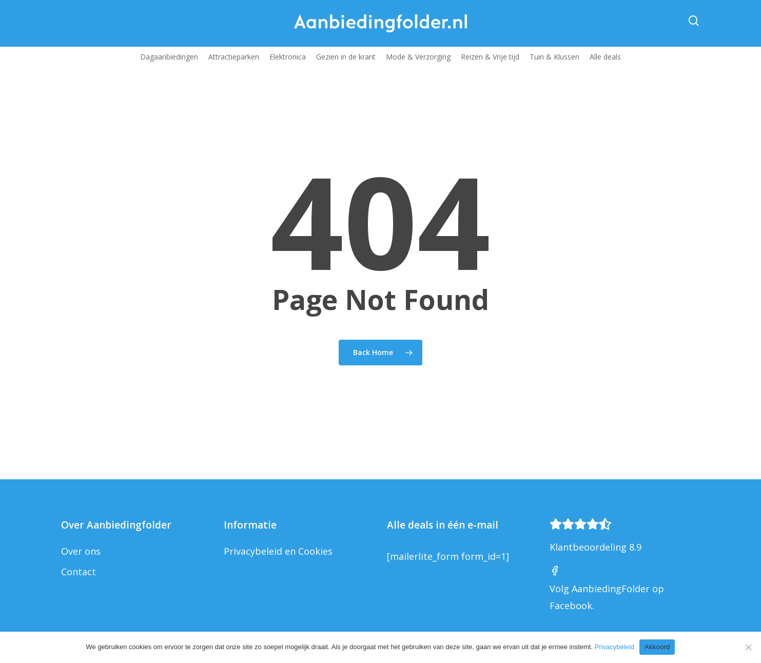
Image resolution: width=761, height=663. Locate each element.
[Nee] (748, 647)
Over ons (81, 551)
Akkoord (657, 647)
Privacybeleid (614, 647)
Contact (78, 572)
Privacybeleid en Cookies (278, 551)
